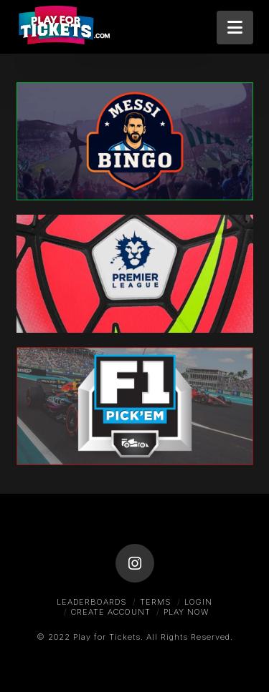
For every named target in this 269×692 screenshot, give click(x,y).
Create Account (111, 612)
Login (198, 602)
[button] (235, 27)
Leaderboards (92, 602)
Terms (155, 602)
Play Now (186, 612)
